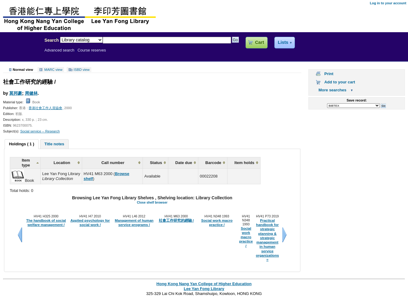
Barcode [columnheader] (213, 162)
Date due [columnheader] (183, 162)
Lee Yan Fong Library (20, 53)
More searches (332, 90)
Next (284, 235)
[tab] (21, 144)
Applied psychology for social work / (90, 223)
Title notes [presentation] (54, 144)
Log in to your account (388, 3)
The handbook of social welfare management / (46, 223)
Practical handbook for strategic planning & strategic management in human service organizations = (267, 240)
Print (329, 73)
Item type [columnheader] (26, 162)
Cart (259, 42)
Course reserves (92, 50)
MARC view (53, 69)
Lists (283, 42)
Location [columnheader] (62, 162)
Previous (19, 235)
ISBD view (82, 69)
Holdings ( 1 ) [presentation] (21, 144)
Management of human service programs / (134, 223)
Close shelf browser (152, 202)
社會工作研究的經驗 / (176, 220)
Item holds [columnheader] (244, 162)
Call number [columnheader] (112, 162)
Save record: (357, 100)
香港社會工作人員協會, (46, 108)
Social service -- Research (40, 131)
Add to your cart (339, 82)
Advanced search (59, 50)
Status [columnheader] (156, 162)
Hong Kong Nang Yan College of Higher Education (203, 283)
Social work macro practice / (216, 223)
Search (51, 40)
